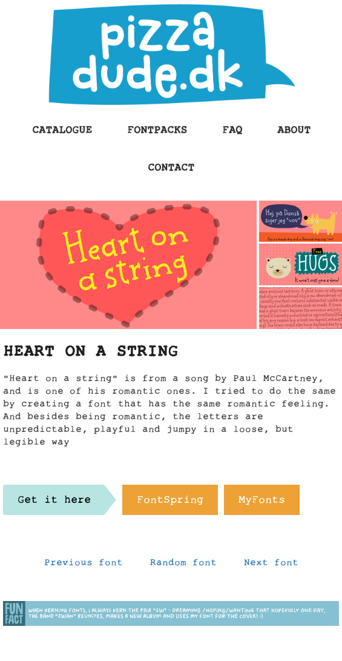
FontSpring (170, 503)
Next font (271, 565)
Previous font (83, 565)
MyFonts (261, 503)
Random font (183, 565)
